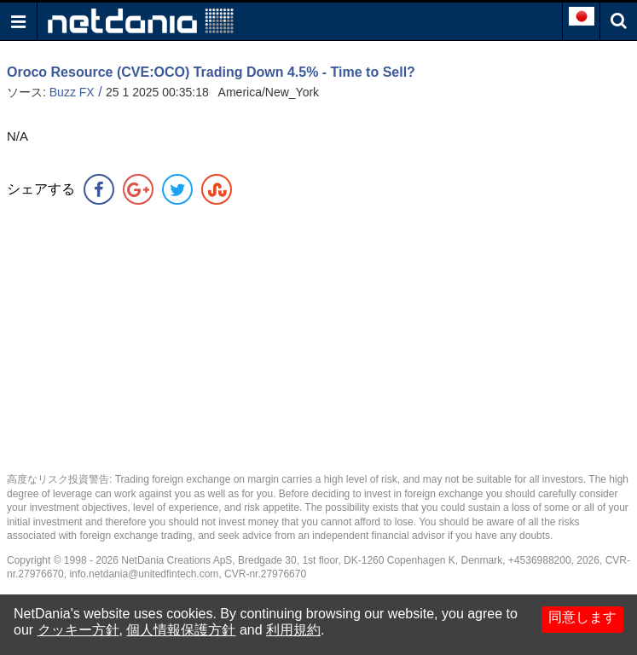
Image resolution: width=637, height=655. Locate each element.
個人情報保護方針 (180, 630)
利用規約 (293, 630)
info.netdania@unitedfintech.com (143, 574)
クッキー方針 (78, 630)
